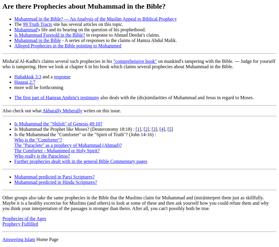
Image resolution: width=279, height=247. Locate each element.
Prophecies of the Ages (24, 218)
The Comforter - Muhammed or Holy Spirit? (57, 150)
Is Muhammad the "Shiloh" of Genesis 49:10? (58, 123)
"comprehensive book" (135, 61)
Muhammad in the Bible (37, 40)
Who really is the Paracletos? (42, 156)
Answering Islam (18, 239)
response (62, 76)
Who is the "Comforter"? (38, 139)
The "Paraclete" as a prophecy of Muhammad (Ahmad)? (68, 145)
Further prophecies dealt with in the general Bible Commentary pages (80, 161)
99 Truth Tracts (37, 24)
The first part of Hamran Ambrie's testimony (56, 97)
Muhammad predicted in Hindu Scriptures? (55, 182)
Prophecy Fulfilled (20, 223)
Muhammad (25, 29)
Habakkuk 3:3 (27, 76)
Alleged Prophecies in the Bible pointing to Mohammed (67, 45)
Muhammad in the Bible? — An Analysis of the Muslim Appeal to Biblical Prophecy (95, 18)
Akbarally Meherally (62, 110)
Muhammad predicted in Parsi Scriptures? (54, 176)
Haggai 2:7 (25, 82)
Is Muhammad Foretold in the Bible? (49, 35)
